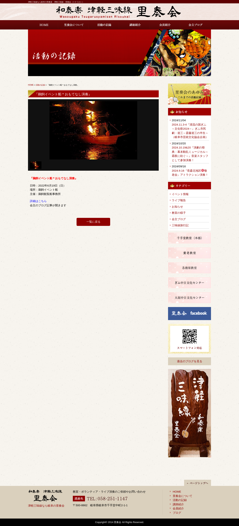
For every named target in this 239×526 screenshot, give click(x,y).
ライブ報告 (179, 200)
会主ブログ (195, 24)
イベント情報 (180, 194)
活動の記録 (104, 24)
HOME (43, 24)
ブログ (177, 512)
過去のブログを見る (189, 361)
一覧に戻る (93, 221)
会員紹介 (165, 24)
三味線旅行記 (180, 225)
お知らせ (177, 206)
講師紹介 (134, 24)
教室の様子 (179, 212)
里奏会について (73, 24)
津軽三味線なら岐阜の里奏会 (46, 505)
